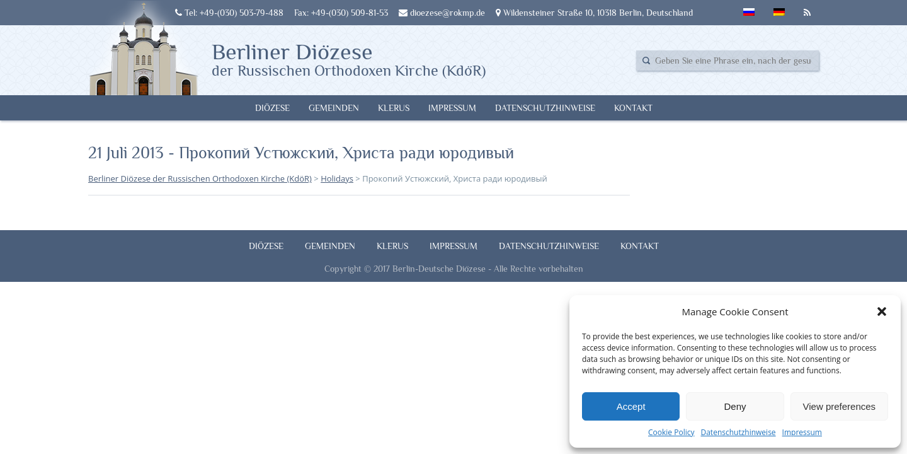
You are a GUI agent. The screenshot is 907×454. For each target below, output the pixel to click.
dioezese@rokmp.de (442, 13)
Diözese (272, 108)
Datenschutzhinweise (737, 432)
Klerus (393, 108)
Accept (631, 406)
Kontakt (633, 108)
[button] (882, 311)
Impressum (802, 432)
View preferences (839, 406)
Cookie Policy (671, 432)
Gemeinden (334, 108)
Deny (735, 406)
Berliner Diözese (349, 58)
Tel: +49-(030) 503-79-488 (229, 13)
